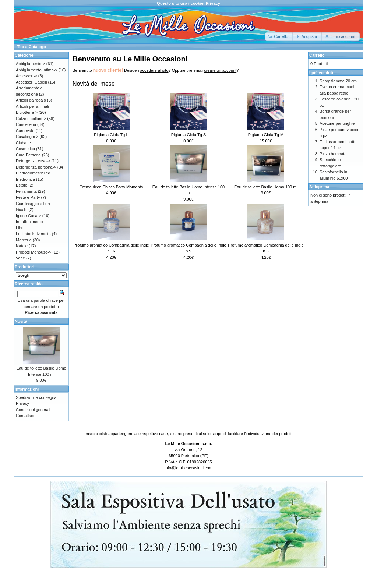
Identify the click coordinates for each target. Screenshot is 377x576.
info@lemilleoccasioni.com (188, 468)
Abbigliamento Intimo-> (36, 70)
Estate (21, 185)
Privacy (213, 3)
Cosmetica (25, 148)
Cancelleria (26, 124)
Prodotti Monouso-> (33, 252)
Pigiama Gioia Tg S (188, 134)
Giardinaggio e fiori (33, 203)
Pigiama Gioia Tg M (265, 134)
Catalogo (37, 47)
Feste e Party (28, 197)
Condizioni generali (33, 409)
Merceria (24, 240)
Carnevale (25, 130)
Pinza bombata (333, 154)
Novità (21, 321)
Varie (20, 258)
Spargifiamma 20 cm (338, 81)
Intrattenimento (29, 221)
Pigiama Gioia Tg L (111, 134)
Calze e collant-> (31, 118)
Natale (22, 246)
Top (20, 47)
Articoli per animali (32, 106)
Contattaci (25, 415)
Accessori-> (26, 76)
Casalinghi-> (27, 136)
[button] (279, 36)
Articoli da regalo (31, 100)
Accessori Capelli (31, 82)
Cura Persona (28, 155)
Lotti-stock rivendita (33, 234)
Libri (20, 228)
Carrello (317, 55)
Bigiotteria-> (27, 112)
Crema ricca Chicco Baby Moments (111, 187)
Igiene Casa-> (28, 215)
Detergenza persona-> (36, 167)
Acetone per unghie (337, 123)
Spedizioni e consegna (36, 397)
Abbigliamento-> (30, 63)
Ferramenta (26, 191)
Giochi (21, 209)
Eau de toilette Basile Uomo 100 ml (265, 187)
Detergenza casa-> (33, 161)
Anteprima (319, 186)
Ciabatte (23, 143)
